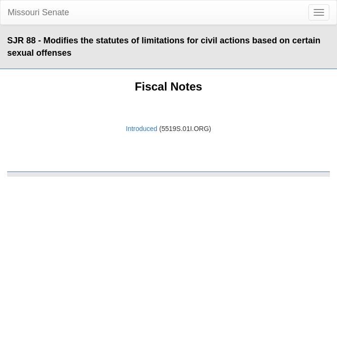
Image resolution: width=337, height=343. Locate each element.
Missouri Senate (38, 12)
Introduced (141, 128)
